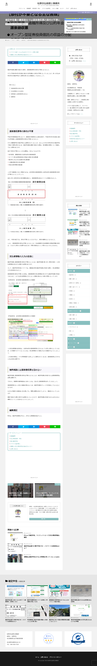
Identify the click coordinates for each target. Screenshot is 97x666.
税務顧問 (29, 8)
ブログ (67, 8)
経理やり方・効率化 (75, 283)
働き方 (72, 323)
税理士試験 (73, 307)
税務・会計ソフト (74, 287)
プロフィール (22, 8)
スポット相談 (55, 8)
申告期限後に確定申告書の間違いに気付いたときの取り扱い (37, 620)
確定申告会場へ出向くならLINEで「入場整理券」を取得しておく (84, 214)
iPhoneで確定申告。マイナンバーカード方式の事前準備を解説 (42, 536)
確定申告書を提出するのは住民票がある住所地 (84, 243)
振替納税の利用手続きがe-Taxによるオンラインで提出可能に (84, 234)
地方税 (72, 299)
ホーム (37, 657)
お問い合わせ (73, 8)
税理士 (18, 40)
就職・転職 (73, 319)
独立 (71, 331)
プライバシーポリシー (55, 657)
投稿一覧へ (43, 518)
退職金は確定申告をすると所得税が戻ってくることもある (41, 557)
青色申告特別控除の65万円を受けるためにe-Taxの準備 (81, 620)
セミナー (62, 8)
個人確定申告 (14, 441)
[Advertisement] (34, 111)
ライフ (72, 347)
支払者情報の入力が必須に (16, 91)
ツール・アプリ (74, 343)
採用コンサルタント (75, 311)
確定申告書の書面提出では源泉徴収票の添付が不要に (38, 40)
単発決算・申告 (36, 8)
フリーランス (73, 327)
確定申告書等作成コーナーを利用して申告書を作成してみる (84, 223)
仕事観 (72, 335)
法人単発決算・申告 (15, 438)
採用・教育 (73, 315)
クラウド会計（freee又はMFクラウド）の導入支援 (24, 52)
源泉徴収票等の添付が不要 (16, 88)
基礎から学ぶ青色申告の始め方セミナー (21, 54)
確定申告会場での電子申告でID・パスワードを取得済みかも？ (41, 547)
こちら (84, 61)
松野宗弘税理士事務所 (53, 660)
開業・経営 (73, 279)
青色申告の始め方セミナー (77, 138)
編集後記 (12, 97)
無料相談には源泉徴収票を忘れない (18, 94)
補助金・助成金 (74, 303)
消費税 (72, 295)
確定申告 (24, 24)
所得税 (72, 291)
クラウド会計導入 (46, 8)
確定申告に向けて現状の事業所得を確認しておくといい (59, 620)
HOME (8, 40)
